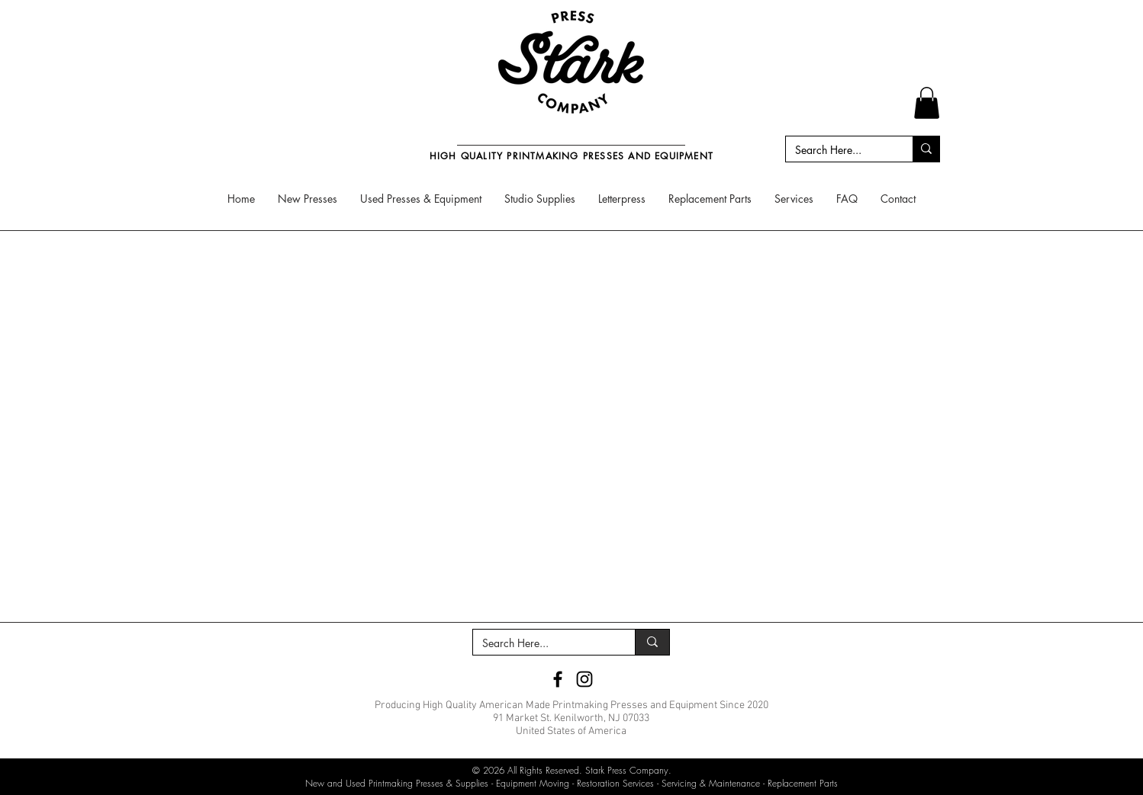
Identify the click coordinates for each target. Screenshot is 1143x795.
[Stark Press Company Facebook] (557, 679)
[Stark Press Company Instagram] (584, 679)
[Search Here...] (838, 150)
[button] (926, 103)
